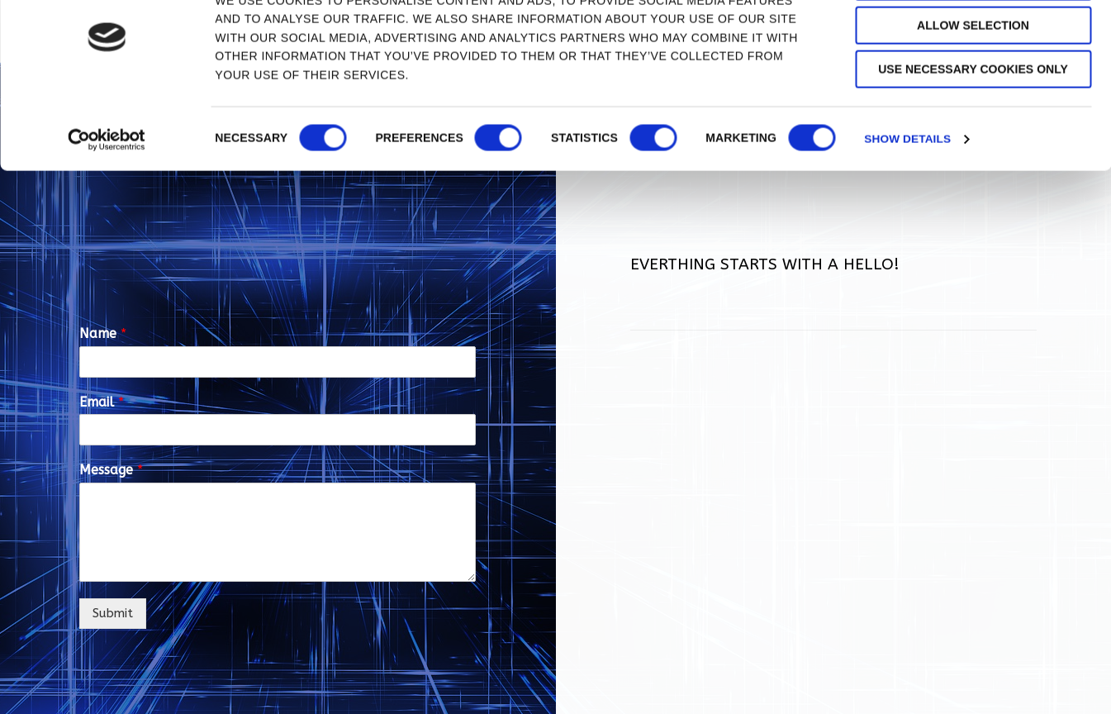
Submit (113, 613)
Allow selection (973, 82)
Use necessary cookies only (973, 127)
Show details (908, 196)
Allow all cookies (973, 38)
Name (102, 333)
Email (101, 402)
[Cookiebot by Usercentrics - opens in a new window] (107, 196)
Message (111, 470)
